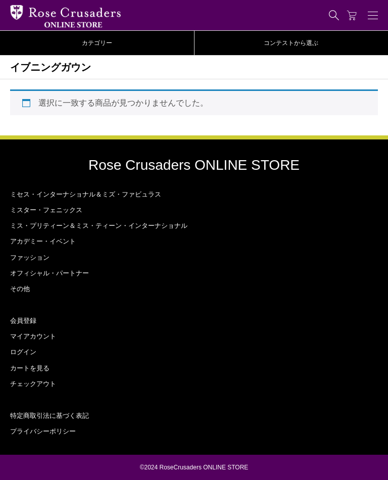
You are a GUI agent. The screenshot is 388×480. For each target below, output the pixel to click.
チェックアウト (33, 384)
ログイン (23, 352)
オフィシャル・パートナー (49, 273)
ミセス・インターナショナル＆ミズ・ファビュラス (85, 194)
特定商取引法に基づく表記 (49, 415)
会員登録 (23, 320)
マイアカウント (33, 336)
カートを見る (30, 368)
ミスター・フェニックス (46, 210)
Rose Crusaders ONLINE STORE (194, 165)
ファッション (30, 257)
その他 (20, 289)
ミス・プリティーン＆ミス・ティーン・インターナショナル (98, 225)
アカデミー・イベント (43, 241)
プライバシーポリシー (43, 431)
